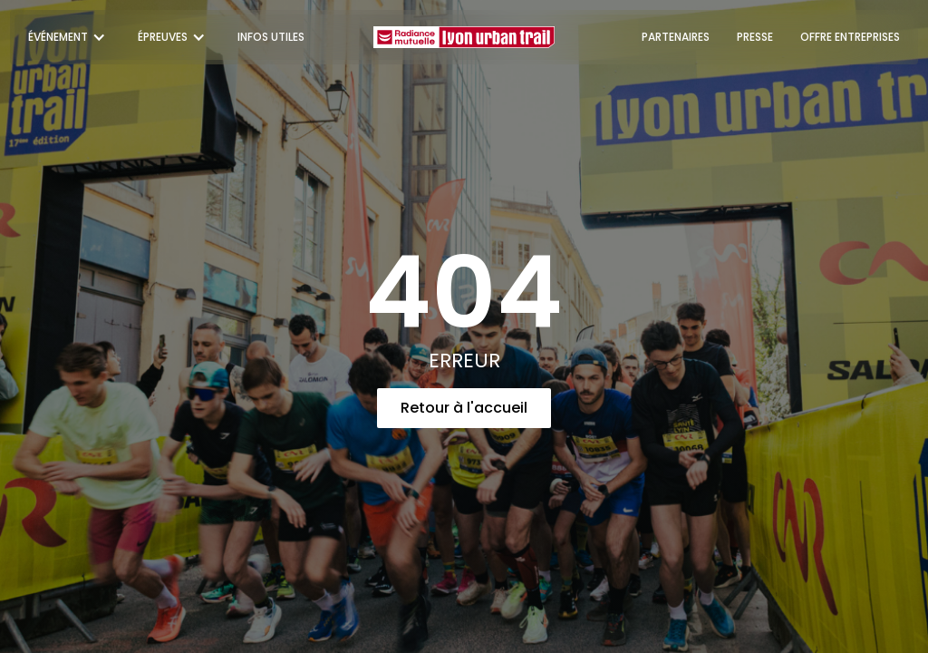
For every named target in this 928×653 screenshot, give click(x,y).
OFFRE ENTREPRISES (850, 36)
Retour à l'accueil (464, 407)
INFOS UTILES (270, 36)
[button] (69, 37)
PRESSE (755, 36)
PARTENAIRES (676, 36)
